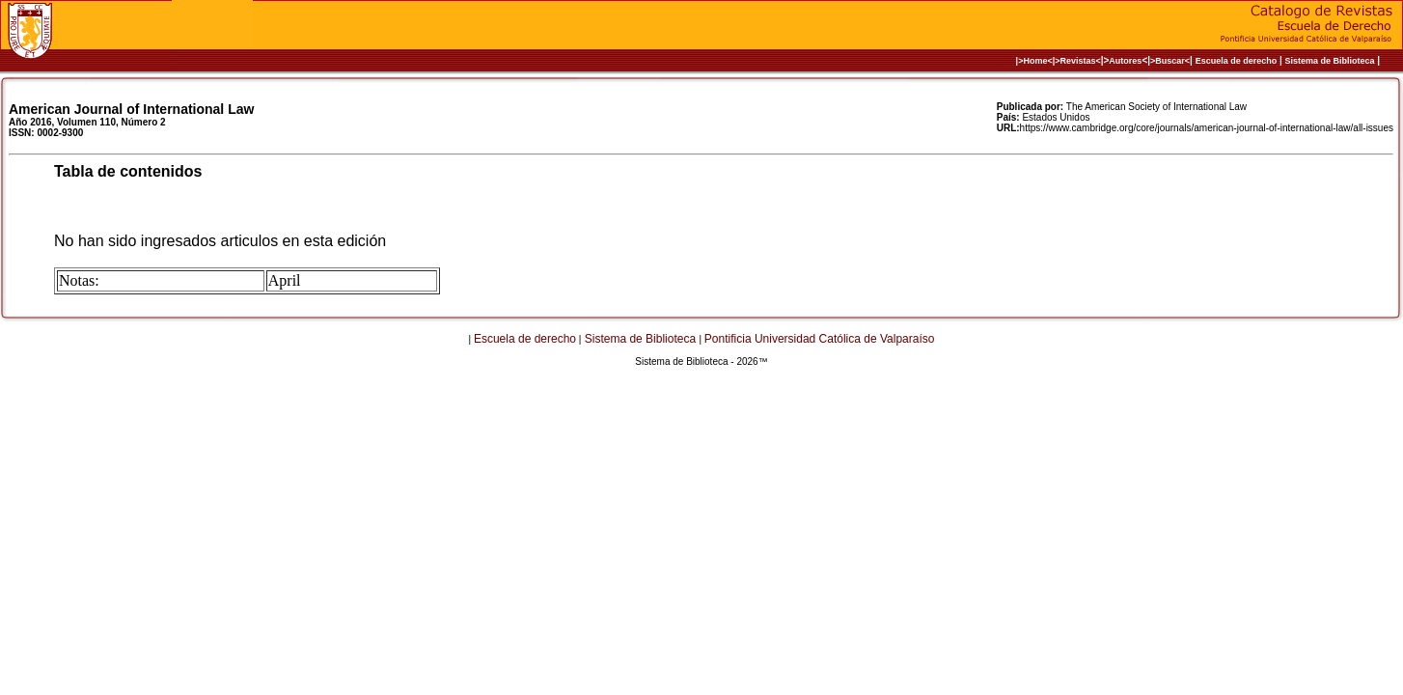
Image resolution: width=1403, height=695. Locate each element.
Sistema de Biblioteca (1330, 61)
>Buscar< (1170, 61)
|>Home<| (1036, 61)
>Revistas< (1078, 61)
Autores (1125, 61)
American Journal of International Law (131, 109)
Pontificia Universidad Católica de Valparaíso (819, 339)
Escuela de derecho (1237, 61)
